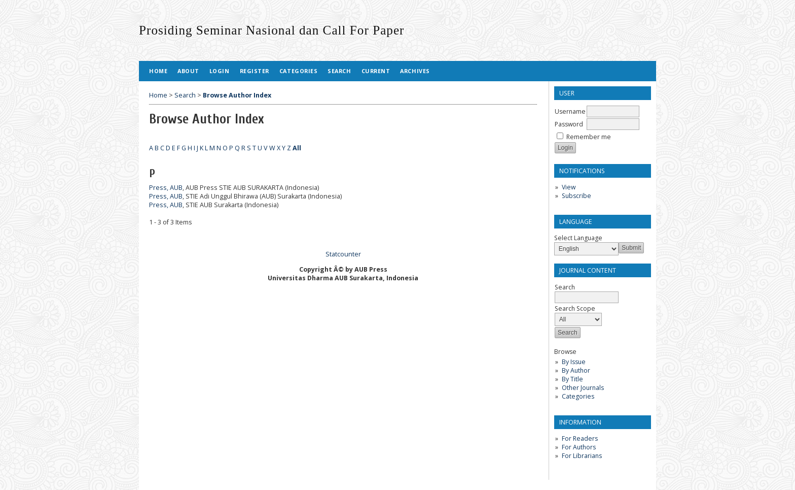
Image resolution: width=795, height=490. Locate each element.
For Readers (580, 438)
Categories (578, 396)
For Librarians (582, 455)
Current (376, 71)
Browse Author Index (237, 95)
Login (219, 71)
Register (254, 71)
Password (569, 124)
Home (158, 71)
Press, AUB (166, 187)
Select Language (578, 238)
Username (570, 111)
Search (339, 71)
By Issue (574, 361)
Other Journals (583, 387)
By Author (576, 370)
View (568, 187)
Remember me (588, 137)
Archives (414, 71)
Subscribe (576, 195)
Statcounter (343, 254)
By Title (572, 379)
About (188, 71)
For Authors (579, 447)
